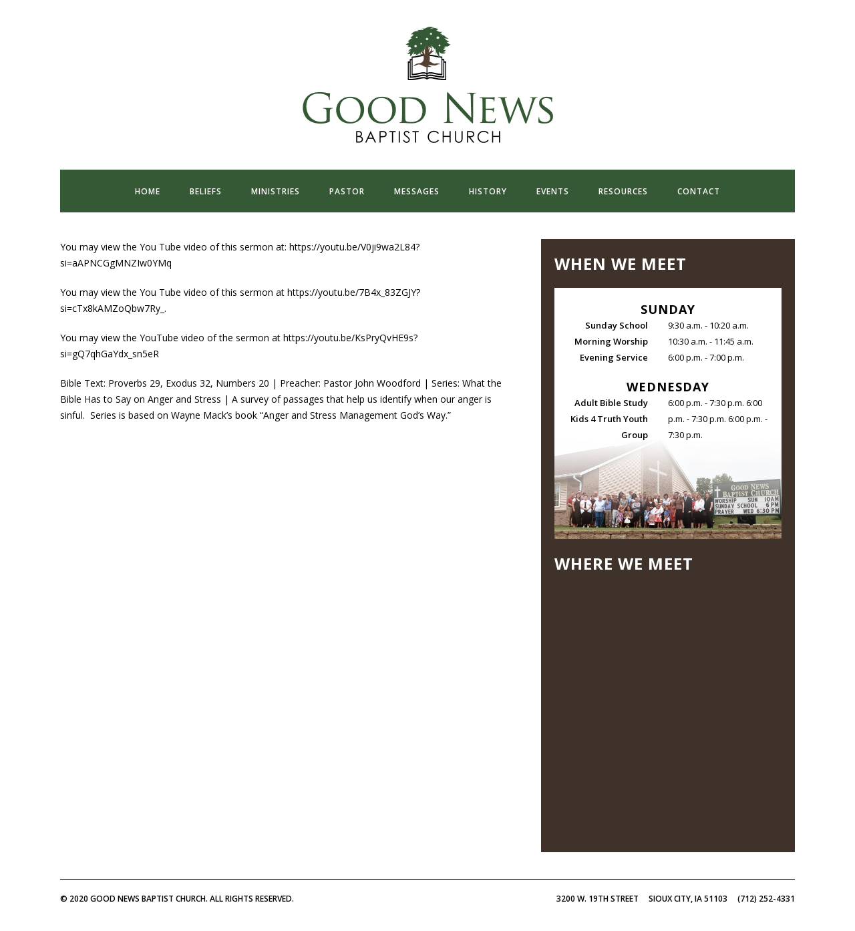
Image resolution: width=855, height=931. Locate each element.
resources (623, 191)
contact (698, 191)
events (552, 191)
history (488, 191)
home (147, 191)
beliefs (206, 191)
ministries (275, 191)
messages (417, 191)
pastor (347, 191)
